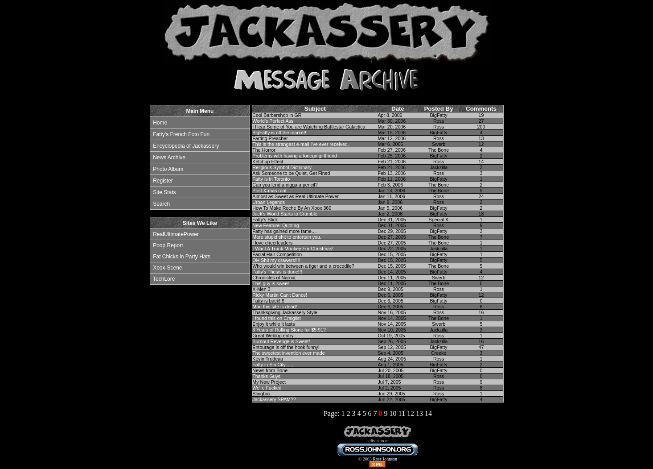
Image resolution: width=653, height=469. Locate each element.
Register (163, 181)
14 (428, 413)
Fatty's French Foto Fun (181, 134)
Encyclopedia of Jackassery (186, 146)
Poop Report (168, 245)
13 (419, 413)
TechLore (164, 279)
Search (161, 204)
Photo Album (168, 169)
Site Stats (164, 192)
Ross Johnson (385, 459)
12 (410, 413)
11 (401, 413)
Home (160, 123)
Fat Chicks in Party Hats (181, 256)
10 (392, 413)
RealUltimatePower (176, 234)
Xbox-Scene (167, 268)
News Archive (169, 157)
